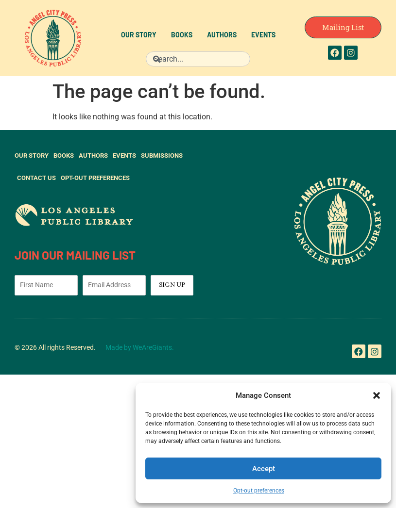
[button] (376, 395)
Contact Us (36, 177)
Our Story (138, 35)
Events (263, 35)
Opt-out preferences (258, 490)
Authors (222, 35)
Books (181, 35)
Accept (263, 468)
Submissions (162, 155)
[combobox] (198, 58)
